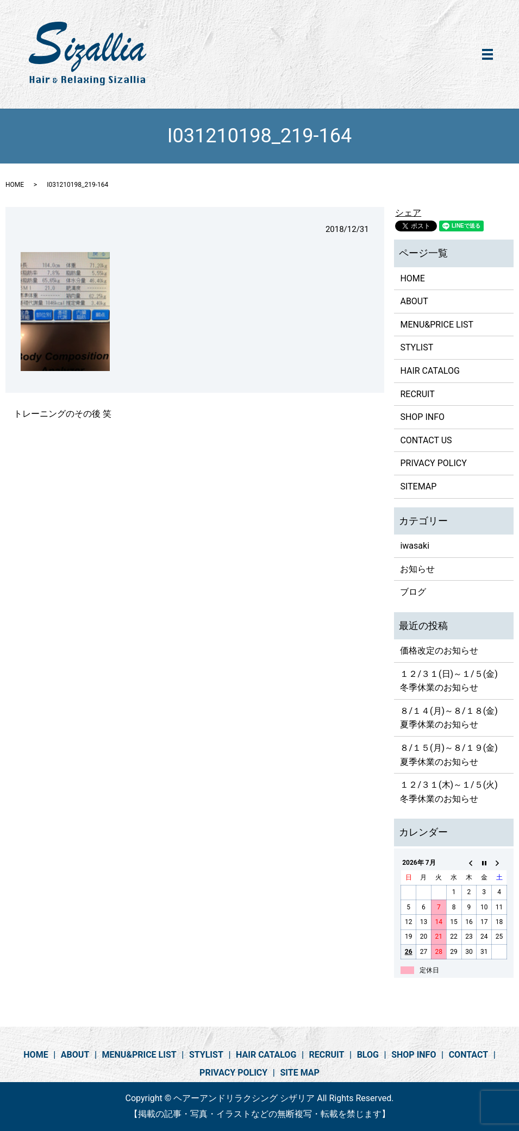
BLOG (368, 1055)
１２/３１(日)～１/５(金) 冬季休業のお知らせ (453, 681)
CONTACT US (426, 440)
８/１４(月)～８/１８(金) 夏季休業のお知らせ (453, 718)
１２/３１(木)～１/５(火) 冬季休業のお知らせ (453, 792)
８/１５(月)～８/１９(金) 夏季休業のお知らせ (453, 755)
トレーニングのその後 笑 (62, 414)
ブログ (413, 592)
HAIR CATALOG (429, 371)
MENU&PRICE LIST (436, 324)
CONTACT (468, 1055)
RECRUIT (417, 394)
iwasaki (414, 546)
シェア (408, 213)
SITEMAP (418, 486)
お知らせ (417, 569)
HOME (14, 184)
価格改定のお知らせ (439, 650)
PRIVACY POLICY (433, 463)
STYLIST (416, 347)
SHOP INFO (422, 417)
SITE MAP (299, 1072)
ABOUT (414, 301)
